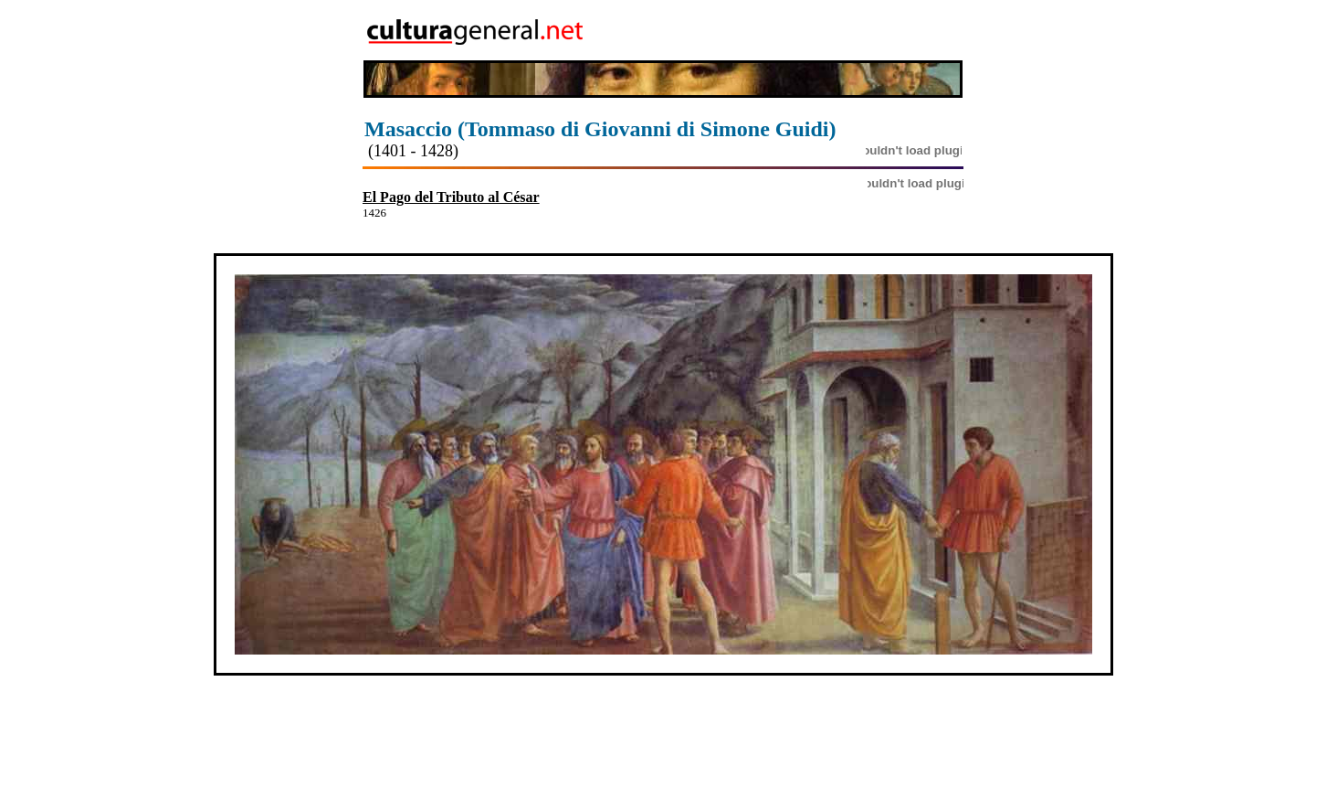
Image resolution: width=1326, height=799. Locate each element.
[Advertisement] (857, 30)
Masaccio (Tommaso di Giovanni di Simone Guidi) (600, 129)
